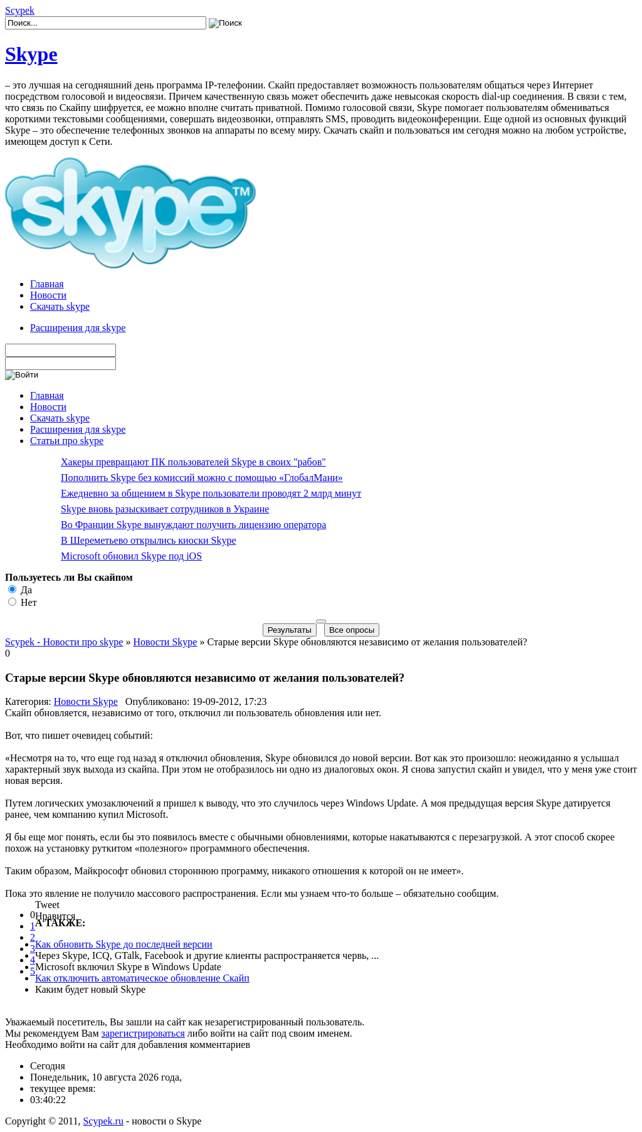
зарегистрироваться (143, 1033)
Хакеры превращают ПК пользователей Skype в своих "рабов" (193, 462)
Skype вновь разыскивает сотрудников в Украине (165, 509)
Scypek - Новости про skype (64, 642)
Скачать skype (60, 306)
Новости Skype (165, 642)
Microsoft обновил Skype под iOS (131, 556)
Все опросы (351, 630)
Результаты (290, 630)
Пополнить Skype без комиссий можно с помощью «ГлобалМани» (202, 477)
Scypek (19, 10)
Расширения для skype (77, 327)
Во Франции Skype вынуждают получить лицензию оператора (193, 524)
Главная (47, 283)
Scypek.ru (103, 1121)
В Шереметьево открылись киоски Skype (148, 540)
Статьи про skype (66, 440)
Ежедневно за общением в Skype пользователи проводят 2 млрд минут (211, 493)
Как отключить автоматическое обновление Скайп (142, 978)
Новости (48, 295)
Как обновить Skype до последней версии (124, 944)
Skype (31, 54)
